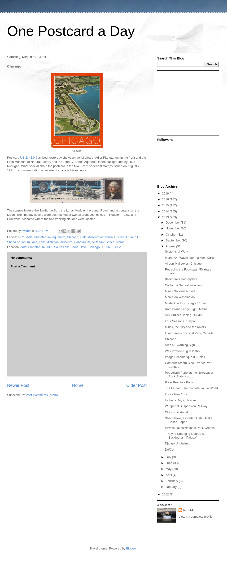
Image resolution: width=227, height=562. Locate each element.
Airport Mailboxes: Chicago (183, 263)
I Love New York (176, 394)
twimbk (188, 510)
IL (126, 237)
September (174, 240)
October (172, 234)
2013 (166, 217)
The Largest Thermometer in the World (191, 388)
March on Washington (180, 297)
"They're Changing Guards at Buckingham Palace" (185, 435)
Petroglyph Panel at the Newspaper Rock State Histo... (189, 374)
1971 (21, 237)
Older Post (136, 385)
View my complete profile (196, 516)
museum (66, 242)
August (171, 246)
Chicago (72, 237)
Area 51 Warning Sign (180, 345)
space (110, 242)
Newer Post (18, 385)
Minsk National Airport (180, 291)
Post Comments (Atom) (42, 395)
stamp (120, 242)
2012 (166, 494)
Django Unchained (177, 443)
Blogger (131, 548)
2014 (166, 211)
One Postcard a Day (71, 31)
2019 (166, 193)
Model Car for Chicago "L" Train (186, 303)
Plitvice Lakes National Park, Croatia (189, 428)
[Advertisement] (186, 102)
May (169, 469)
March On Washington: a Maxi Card (189, 257)
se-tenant (98, 242)
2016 (166, 199)
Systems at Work (176, 251)
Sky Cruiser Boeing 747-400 (184, 315)
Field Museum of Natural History (102, 237)
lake (34, 242)
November (173, 228)
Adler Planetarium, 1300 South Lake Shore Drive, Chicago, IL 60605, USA (70, 247)
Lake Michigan (49, 242)
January (172, 487)
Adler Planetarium (38, 237)
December (173, 222)
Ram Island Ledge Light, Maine (186, 309)
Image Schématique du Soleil (185, 357)
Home (78, 385)
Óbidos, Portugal (176, 412)
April (169, 475)
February (172, 481)
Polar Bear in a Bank (179, 382)
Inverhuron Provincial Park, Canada (189, 333)
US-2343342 (28, 157)
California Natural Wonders (183, 285)
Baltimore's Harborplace (181, 279)
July (169, 457)
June (169, 463)
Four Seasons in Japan (180, 321)
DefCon (170, 449)
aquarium (58, 237)
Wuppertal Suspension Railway (186, 406)
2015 (166, 205)
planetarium (82, 242)
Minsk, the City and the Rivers (185, 327)
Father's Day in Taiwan (180, 400)
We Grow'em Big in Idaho (182, 351)
